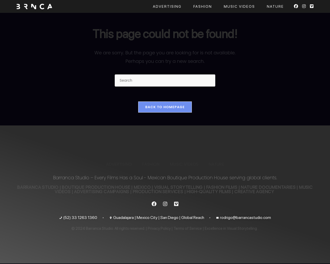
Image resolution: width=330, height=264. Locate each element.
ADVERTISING (119, 165)
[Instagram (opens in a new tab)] (304, 6)
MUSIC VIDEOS (184, 165)
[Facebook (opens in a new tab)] (296, 6)
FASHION (151, 165)
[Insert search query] (165, 80)
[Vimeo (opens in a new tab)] (312, 6)
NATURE (216, 165)
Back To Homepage (165, 107)
